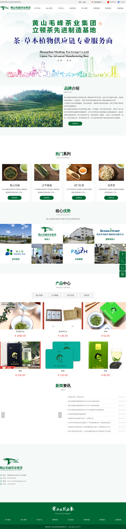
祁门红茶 (70, 295)
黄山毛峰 (39, 295)
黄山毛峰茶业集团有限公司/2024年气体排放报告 (83, 405)
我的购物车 (97, 2)
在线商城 (120, 8)
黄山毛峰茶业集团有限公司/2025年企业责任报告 (83, 401)
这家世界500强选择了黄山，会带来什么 (81, 418)
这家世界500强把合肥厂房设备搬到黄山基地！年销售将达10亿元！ (90, 427)
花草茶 (86, 295)
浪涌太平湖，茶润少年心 (76, 397)
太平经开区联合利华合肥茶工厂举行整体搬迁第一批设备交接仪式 (89, 422)
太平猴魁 (55, 295)
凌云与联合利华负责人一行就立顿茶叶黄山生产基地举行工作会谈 (89, 431)
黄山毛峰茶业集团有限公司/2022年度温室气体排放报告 (86, 410)
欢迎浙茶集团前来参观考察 (77, 414)
